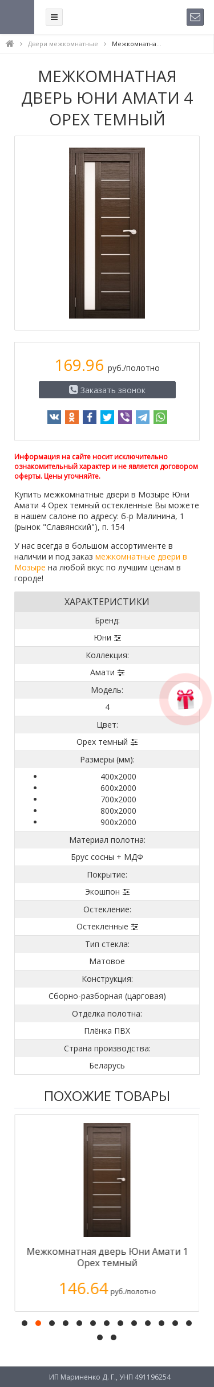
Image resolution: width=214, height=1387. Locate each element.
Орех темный (102, 741)
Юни (102, 637)
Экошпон (102, 891)
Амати (102, 672)
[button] (24, 1323)
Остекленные (102, 926)
